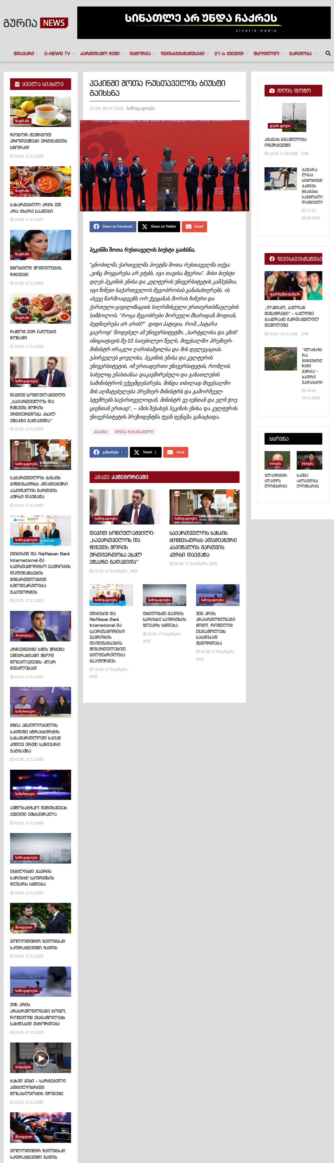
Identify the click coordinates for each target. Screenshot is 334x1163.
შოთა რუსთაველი (134, 433)
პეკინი (100, 433)
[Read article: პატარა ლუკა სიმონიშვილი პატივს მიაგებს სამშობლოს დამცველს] (281, 179)
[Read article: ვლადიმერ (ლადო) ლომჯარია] (277, 460)
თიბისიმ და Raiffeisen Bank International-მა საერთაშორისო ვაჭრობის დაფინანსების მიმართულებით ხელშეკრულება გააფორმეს (108, 639)
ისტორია (140, 54)
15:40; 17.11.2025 (26, 156)
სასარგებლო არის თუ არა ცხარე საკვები (35, 208)
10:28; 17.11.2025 (26, 1032)
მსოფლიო (266, 54)
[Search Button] (328, 53)
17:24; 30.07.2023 (107, 108)
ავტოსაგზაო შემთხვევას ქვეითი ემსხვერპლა (38, 811)
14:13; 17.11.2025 (26, 677)
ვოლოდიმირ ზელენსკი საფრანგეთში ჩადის (37, 944)
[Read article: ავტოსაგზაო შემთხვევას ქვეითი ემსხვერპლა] (40, 785)
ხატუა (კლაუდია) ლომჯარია (308, 481)
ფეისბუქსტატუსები (182, 54)
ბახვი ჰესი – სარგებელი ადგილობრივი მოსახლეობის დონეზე (38, 1087)
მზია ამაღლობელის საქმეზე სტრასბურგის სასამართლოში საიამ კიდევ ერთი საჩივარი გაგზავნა (35, 737)
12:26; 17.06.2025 (281, 154)
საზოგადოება (141, 108)
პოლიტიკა (24, 635)
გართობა (300, 54)
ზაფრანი (22, 121)
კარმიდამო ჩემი (99, 54)
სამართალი (25, 711)
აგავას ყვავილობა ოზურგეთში (286, 142)
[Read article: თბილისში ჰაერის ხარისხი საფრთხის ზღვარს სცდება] (164, 598)
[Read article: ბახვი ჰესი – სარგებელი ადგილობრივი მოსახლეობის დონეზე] (40, 1058)
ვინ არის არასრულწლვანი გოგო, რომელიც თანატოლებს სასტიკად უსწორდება (215, 631)
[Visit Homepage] (35, 23)
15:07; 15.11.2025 (281, 334)
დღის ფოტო (280, 126)
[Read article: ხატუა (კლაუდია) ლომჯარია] (309, 460)
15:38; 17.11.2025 (26, 219)
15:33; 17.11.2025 (26, 346)
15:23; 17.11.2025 (26, 600)
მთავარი (24, 54)
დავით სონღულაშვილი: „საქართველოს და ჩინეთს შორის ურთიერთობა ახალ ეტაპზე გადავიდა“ (122, 550)
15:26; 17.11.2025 (26, 505)
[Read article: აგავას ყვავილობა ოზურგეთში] (293, 117)
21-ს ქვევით (229, 54)
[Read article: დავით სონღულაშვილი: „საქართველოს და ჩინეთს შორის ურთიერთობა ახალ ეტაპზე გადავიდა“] (125, 509)
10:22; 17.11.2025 (26, 1102)
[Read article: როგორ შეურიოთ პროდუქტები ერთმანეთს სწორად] (40, 111)
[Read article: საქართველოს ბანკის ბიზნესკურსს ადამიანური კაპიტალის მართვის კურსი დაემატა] (204, 509)
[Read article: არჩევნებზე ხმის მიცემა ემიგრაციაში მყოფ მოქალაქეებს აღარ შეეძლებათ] (40, 626)
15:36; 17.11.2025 (26, 283)
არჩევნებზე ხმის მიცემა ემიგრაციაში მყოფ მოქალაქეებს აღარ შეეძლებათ (37, 658)
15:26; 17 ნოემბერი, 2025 (193, 566)
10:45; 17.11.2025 (26, 893)
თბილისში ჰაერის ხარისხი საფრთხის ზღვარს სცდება (164, 622)
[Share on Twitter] (159, 227)
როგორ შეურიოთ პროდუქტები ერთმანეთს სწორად (38, 141)
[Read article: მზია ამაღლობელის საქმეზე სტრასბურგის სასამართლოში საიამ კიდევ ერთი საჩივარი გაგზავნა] (40, 702)
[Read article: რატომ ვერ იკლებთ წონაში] (40, 308)
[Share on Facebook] (113, 227)
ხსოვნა (275, 463)
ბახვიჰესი (23, 1067)
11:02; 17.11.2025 (26, 823)
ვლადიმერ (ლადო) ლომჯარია (276, 481)
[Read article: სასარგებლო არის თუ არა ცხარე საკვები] (40, 181)
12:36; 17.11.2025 (26, 759)
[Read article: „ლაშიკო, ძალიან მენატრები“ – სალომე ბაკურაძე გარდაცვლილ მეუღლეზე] (293, 285)
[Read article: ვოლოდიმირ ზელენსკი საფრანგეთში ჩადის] (40, 918)
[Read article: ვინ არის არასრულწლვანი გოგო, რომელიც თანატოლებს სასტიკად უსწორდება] (218, 598)
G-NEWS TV (57, 54)
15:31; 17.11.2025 (26, 429)
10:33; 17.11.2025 (26, 956)
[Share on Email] (194, 227)
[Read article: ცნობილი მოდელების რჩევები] (40, 245)
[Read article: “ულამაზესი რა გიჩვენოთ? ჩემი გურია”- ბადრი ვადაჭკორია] (281, 359)
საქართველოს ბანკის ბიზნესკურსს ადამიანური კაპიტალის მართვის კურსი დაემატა (39, 487)
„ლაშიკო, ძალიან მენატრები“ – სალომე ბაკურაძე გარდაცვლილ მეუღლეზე (292, 316)
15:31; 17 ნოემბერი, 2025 (114, 573)
